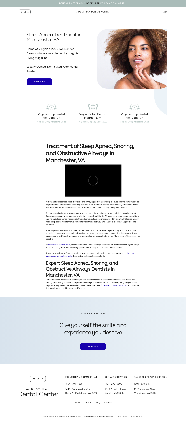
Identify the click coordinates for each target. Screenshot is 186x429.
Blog (98, 402)
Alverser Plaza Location (150, 377)
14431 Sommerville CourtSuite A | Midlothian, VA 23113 (81, 391)
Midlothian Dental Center (93, 12)
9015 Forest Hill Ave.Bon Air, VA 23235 (116, 391)
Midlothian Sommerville (81, 377)
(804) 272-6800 (113, 384)
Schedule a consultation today (113, 286)
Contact (108, 402)
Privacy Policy (122, 416)
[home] (25, 12)
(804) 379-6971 (142, 384)
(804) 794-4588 (74, 384)
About (88, 402)
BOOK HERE (93, 3)
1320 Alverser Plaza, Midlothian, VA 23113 (145, 391)
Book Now (39, 82)
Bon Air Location (116, 377)
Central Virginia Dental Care (88, 416)
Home (77, 402)
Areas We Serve (136, 416)
